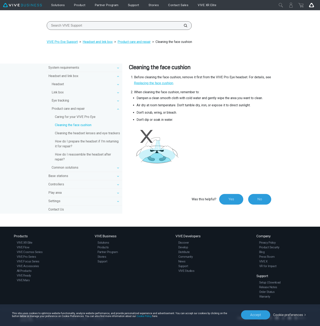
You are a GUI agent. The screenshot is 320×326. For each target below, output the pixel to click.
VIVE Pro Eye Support (62, 42)
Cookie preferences (288, 315)
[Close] (281, 5)
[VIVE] (22, 5)
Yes (231, 199)
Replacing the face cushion (153, 83)
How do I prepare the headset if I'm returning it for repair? (87, 143)
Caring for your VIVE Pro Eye (75, 117)
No (259, 199)
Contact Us (56, 209)
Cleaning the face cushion (73, 125)
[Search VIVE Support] (183, 25)
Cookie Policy (144, 316)
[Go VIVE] (311, 5)
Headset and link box (98, 42)
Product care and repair (134, 42)
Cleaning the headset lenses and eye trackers (87, 133)
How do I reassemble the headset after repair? (83, 156)
